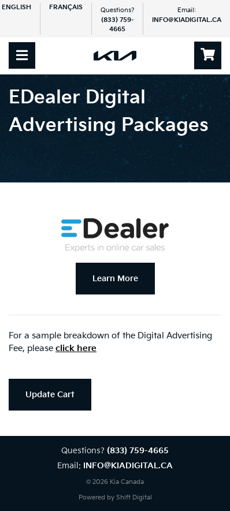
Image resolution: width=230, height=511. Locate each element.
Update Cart (50, 395)
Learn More (115, 279)
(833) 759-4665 (138, 451)
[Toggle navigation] (22, 55)
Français (66, 7)
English (16, 7)
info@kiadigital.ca (186, 20)
